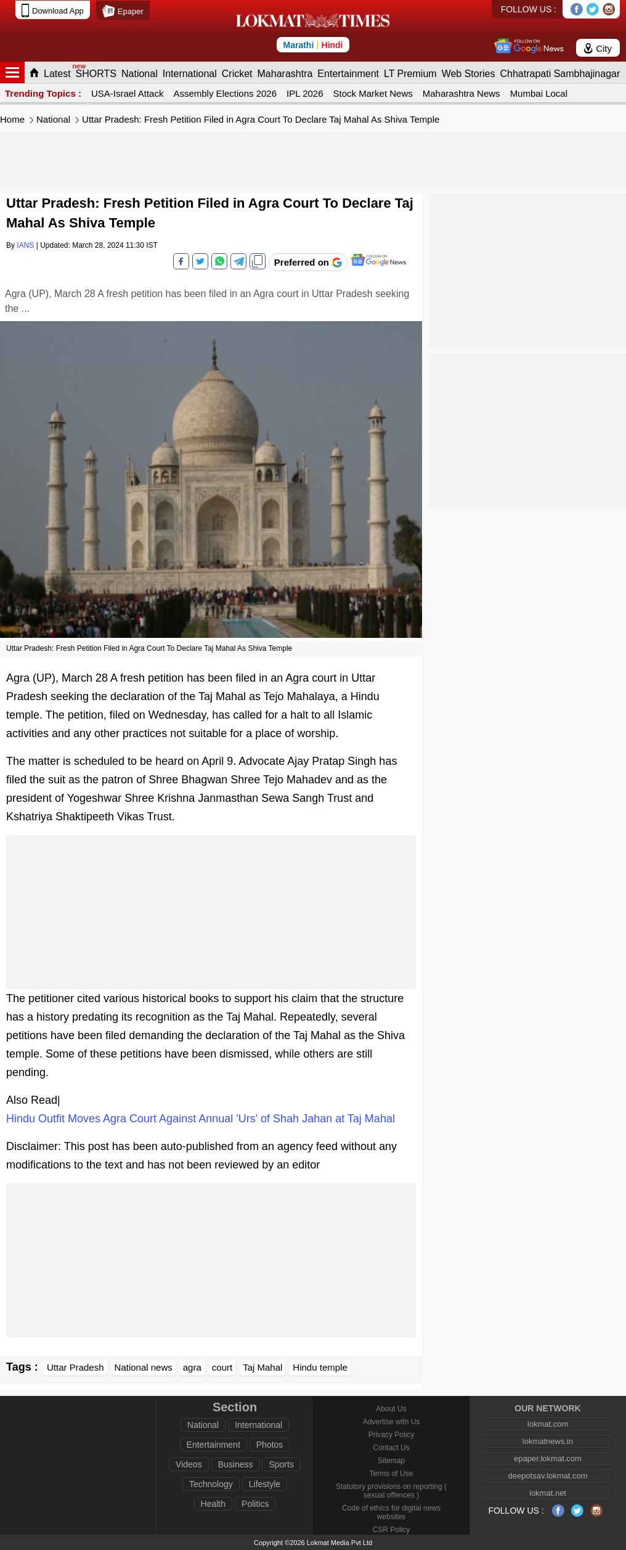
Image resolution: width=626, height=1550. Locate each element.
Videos (189, 1464)
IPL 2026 (305, 93)
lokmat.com (547, 1424)
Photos (269, 1445)
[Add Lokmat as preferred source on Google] (308, 262)
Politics (255, 1504)
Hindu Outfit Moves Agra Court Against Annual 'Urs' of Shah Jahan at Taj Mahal (200, 1118)
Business (235, 1464)
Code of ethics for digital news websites (391, 1512)
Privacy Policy (391, 1434)
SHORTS (96, 73)
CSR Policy (391, 1529)
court (222, 1367)
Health (213, 1504)
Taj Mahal (262, 1367)
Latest (57, 73)
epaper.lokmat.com (548, 1458)
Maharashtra (285, 73)
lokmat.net (547, 1493)
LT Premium (410, 73)
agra (192, 1367)
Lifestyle (264, 1484)
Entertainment (348, 73)
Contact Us (391, 1447)
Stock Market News (373, 93)
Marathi (298, 45)
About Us (391, 1409)
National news (144, 1367)
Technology (211, 1484)
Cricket (237, 73)
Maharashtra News (461, 93)
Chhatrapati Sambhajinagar (560, 73)
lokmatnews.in (547, 1441)
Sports (281, 1464)
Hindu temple (320, 1367)
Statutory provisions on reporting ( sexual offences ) (391, 1490)
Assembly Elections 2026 (225, 93)
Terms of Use (391, 1473)
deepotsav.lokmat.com (547, 1475)
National (139, 73)
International (190, 73)
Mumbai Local (538, 93)
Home (12, 119)
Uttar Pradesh (75, 1367)
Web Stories (468, 73)
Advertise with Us (391, 1421)
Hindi (332, 45)
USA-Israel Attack (127, 93)
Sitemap (391, 1460)
